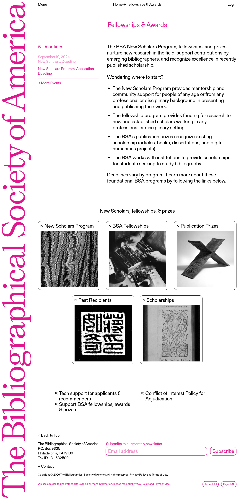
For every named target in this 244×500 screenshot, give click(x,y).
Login (232, 4)
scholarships (217, 157)
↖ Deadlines (50, 46)
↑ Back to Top (49, 435)
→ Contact (46, 466)
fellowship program (142, 115)
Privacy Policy (138, 474)
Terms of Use (159, 474)
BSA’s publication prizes (147, 136)
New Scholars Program (146, 88)
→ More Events (49, 82)
